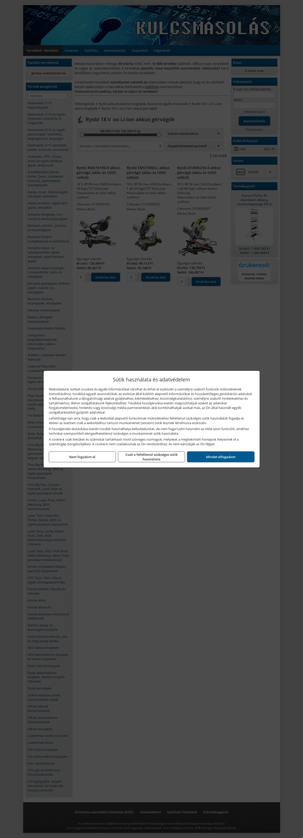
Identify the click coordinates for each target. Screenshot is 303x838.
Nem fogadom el (82, 457)
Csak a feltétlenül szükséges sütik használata (151, 456)
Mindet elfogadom (220, 457)
